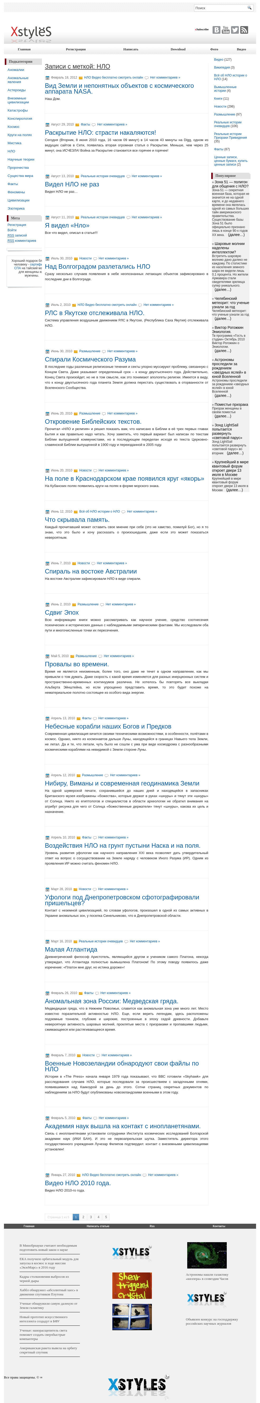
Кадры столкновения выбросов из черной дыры (44, 1279)
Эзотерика (16, 208)
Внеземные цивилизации (18, 100)
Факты (13, 184)
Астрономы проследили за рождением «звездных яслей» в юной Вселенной (229, 368)
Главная (24, 49)
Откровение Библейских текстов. (93, 421)
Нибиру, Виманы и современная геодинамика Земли (122, 783)
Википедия (222, 67)
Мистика (14, 143)
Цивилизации (19, 200)
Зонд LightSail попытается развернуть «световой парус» (227, 431)
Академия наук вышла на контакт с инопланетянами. (123, 1126)
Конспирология (20, 118)
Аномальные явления (18, 80)
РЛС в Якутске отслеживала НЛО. (95, 312)
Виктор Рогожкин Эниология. (227, 329)
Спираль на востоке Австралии (91, 571)
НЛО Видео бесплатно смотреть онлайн (113, 77)
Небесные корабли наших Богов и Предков (108, 726)
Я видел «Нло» (67, 225)
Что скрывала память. (77, 519)
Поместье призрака (231, 404)
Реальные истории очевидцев (103, 176)
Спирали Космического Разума (90, 359)
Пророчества (18, 168)
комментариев (22, 241)
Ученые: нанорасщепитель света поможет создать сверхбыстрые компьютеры (43, 1334)
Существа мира (20, 176)
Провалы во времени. (77, 664)
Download (178, 49)
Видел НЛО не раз (72, 184)
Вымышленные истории (225, 89)
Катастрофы (18, 110)
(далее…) (236, 235)
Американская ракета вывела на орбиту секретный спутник (48, 1350)
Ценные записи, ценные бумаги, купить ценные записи (231, 160)
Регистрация (76, 49)
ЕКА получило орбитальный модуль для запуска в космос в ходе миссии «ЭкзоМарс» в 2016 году (49, 1263)
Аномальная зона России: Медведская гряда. (111, 1001)
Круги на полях (20, 135)
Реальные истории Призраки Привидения (230, 135)
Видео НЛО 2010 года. (78, 1183)
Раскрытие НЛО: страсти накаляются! (100, 132)
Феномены (16, 192)
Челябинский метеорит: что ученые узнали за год (230, 302)
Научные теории (21, 159)
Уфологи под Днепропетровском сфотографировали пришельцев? (122, 900)
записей (17, 236)
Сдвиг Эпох (62, 612)
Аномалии (16, 70)
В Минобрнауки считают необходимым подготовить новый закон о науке (48, 1247)
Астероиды (17, 90)
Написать (130, 49)
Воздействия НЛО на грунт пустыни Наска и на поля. (122, 845)
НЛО (11, 151)
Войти (12, 230)
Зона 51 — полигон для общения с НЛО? (230, 184)
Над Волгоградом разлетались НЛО (97, 266)
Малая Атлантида (71, 949)
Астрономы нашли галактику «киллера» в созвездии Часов (207, 1276)
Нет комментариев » (165, 77)
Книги (218, 98)
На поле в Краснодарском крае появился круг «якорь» (124, 478)
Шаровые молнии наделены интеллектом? (228, 248)
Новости (86, 258)
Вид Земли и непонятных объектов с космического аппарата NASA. (119, 88)
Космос (14, 127)
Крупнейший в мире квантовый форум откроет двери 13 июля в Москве (230, 468)
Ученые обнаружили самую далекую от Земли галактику (48, 1305)
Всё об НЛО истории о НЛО (99, 511)
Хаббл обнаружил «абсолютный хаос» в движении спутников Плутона (49, 1292)
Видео (241, 49)
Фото (214, 49)
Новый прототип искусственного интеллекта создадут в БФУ (44, 1319)
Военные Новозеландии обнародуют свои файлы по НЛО (122, 1066)
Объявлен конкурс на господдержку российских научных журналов (212, 1321)
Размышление (89, 351)
